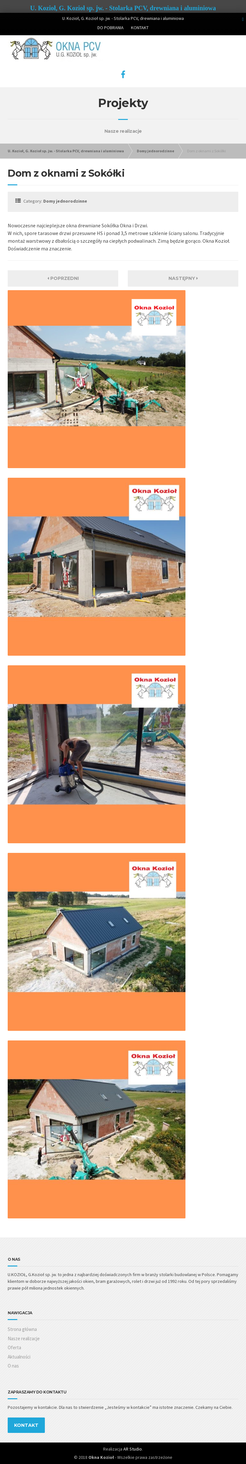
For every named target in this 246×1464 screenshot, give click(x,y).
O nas (13, 1366)
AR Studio (132, 1449)
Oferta (14, 1347)
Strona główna (22, 1329)
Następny (183, 278)
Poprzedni (63, 278)
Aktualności (19, 1357)
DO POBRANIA (110, 27)
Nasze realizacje (24, 1338)
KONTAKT (140, 27)
